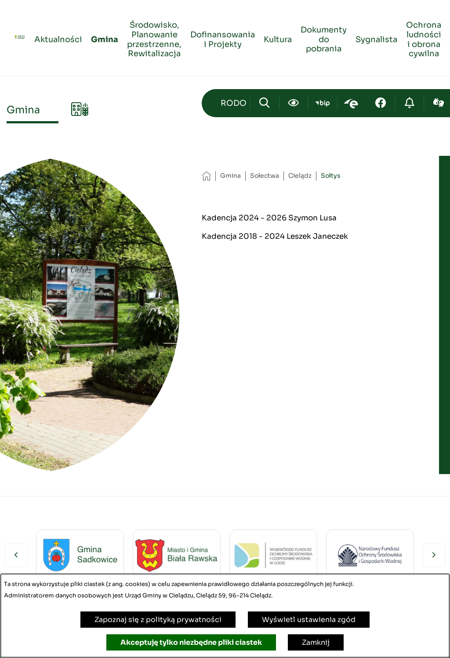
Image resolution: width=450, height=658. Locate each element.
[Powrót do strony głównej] (206, 175)
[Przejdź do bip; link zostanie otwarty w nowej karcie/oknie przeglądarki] (322, 103)
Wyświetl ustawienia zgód (309, 619)
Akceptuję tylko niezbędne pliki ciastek (191, 642)
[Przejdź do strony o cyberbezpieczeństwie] (409, 103)
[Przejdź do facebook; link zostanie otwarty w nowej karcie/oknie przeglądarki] (380, 103)
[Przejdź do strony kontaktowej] (233, 103)
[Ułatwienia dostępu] (293, 103)
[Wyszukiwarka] (264, 103)
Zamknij (316, 642)
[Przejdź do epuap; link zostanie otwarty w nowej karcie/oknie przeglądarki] (352, 103)
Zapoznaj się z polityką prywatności (157, 619)
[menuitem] (58, 38)
